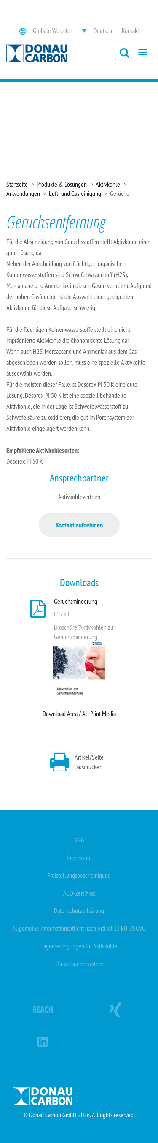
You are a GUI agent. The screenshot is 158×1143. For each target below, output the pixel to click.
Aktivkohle (108, 184)
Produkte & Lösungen (62, 184)
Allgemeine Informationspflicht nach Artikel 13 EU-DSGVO (79, 928)
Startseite (17, 184)
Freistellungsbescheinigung (79, 875)
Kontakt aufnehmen (79, 525)
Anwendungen (23, 193)
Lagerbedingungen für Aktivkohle (79, 946)
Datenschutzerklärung (79, 910)
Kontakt (130, 30)
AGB (79, 840)
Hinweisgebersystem (79, 963)
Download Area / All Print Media (79, 713)
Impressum (79, 857)
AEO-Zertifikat (79, 893)
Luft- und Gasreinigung (75, 193)
